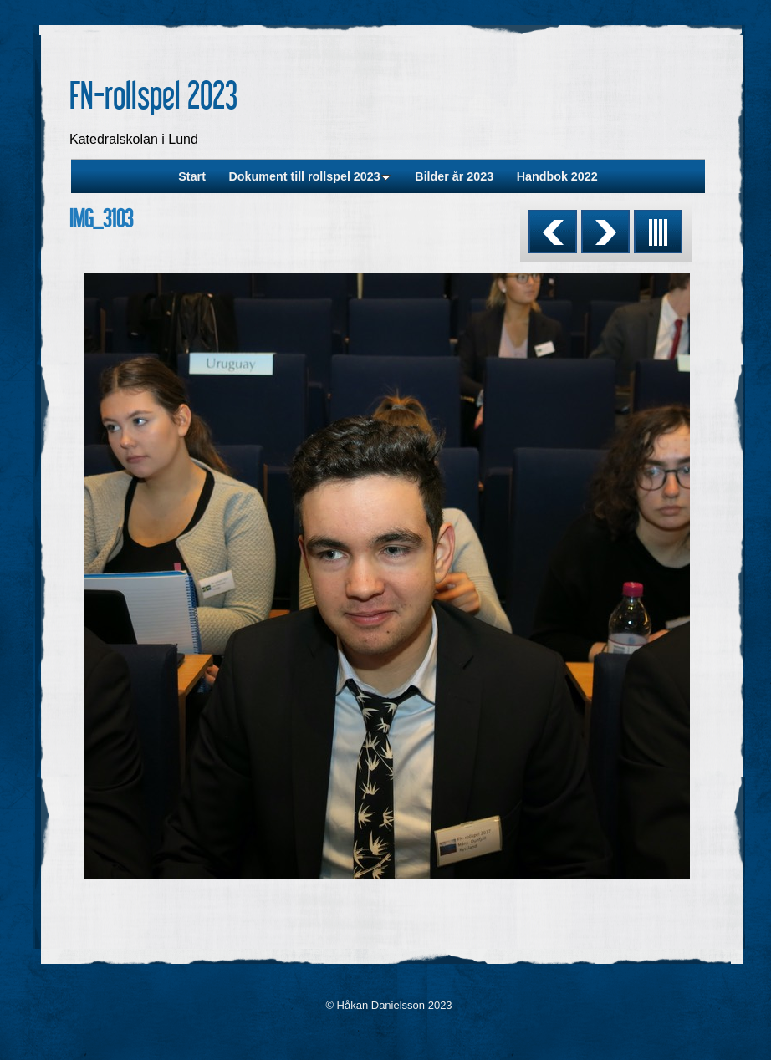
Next (605, 231)
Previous (552, 231)
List (658, 231)
